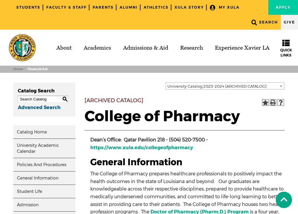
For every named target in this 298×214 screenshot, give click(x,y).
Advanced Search (39, 107)
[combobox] (225, 85)
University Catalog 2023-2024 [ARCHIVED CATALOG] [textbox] (217, 86)
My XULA (225, 7)
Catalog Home (32, 132)
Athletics (156, 7)
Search (264, 22)
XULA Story (189, 7)
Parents (103, 7)
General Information (37, 178)
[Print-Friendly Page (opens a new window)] (273, 102)
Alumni (129, 7)
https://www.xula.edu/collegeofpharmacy (141, 147)
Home (18, 69)
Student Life (29, 191)
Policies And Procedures (41, 164)
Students (28, 7)
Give (289, 22)
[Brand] (22, 47)
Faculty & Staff (66, 7)
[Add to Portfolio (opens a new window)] (265, 102)
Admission (28, 204)
